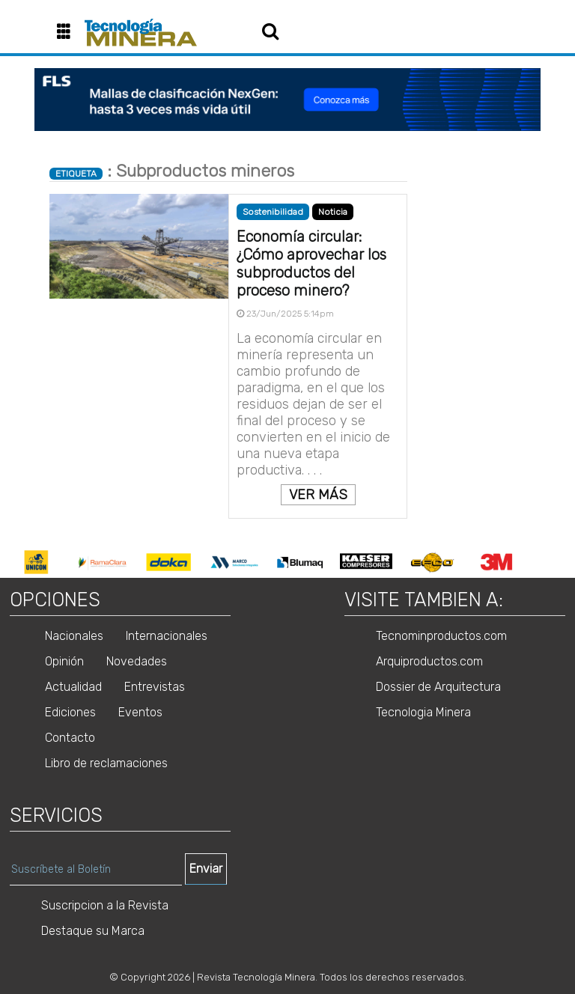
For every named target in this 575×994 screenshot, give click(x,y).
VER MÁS (318, 495)
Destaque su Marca (92, 931)
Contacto (70, 738)
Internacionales (166, 636)
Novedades (136, 661)
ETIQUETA (76, 173)
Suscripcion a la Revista (104, 905)
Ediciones (70, 712)
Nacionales (74, 636)
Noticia (332, 212)
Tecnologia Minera (423, 712)
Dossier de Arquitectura (438, 687)
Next (542, 562)
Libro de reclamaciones (106, 763)
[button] (69, 32)
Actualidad (73, 687)
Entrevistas (154, 687)
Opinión (64, 661)
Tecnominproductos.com (441, 636)
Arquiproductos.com (429, 661)
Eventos (140, 712)
